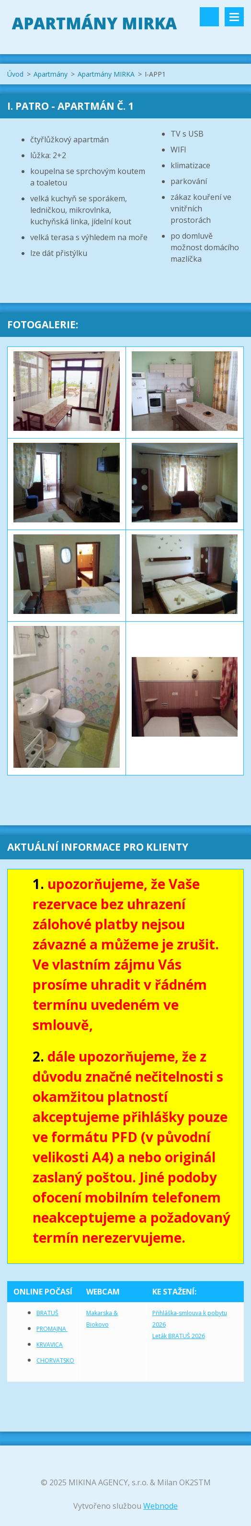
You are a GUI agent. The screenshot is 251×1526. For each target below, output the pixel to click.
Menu (234, 16)
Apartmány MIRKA (106, 74)
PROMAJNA (52, 1329)
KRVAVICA (49, 1345)
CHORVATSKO (55, 1360)
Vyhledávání (209, 16)
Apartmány (51, 74)
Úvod (15, 74)
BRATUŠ (47, 1313)
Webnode (160, 1506)
